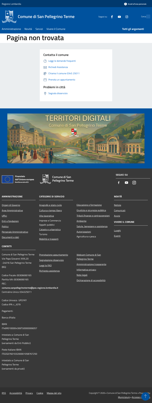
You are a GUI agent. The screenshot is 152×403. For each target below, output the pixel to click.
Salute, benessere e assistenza (92, 226)
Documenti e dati (10, 237)
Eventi (117, 236)
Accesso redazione (141, 397)
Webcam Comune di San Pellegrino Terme (89, 257)
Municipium (124, 397)
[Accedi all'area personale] (135, 3)
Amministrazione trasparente (91, 264)
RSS (4, 393)
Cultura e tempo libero (50, 210)
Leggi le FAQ (45, 265)
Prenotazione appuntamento (53, 255)
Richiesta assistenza (49, 271)
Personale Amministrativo (15, 232)
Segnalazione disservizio (51, 260)
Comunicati (119, 210)
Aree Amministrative (12, 210)
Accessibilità (16, 393)
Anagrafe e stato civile (50, 205)
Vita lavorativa (46, 216)
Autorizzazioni (84, 231)
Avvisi (117, 216)
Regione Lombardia (11, 4)
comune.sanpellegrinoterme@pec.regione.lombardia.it (30, 288)
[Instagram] (120, 16)
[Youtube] (113, 16)
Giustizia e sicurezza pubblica (91, 210)
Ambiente (81, 221)
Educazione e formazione (89, 205)
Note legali (82, 275)
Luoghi (117, 230)
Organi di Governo (11, 205)
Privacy (29, 393)
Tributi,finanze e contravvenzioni (93, 215)
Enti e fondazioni (10, 221)
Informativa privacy (86, 269)
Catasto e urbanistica (50, 229)
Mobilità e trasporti (48, 239)
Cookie (40, 393)
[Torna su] (145, 396)
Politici (5, 226)
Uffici (4, 216)
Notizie (117, 205)
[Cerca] (146, 16)
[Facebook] (105, 16)
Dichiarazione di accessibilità (91, 280)
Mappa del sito (54, 393)
